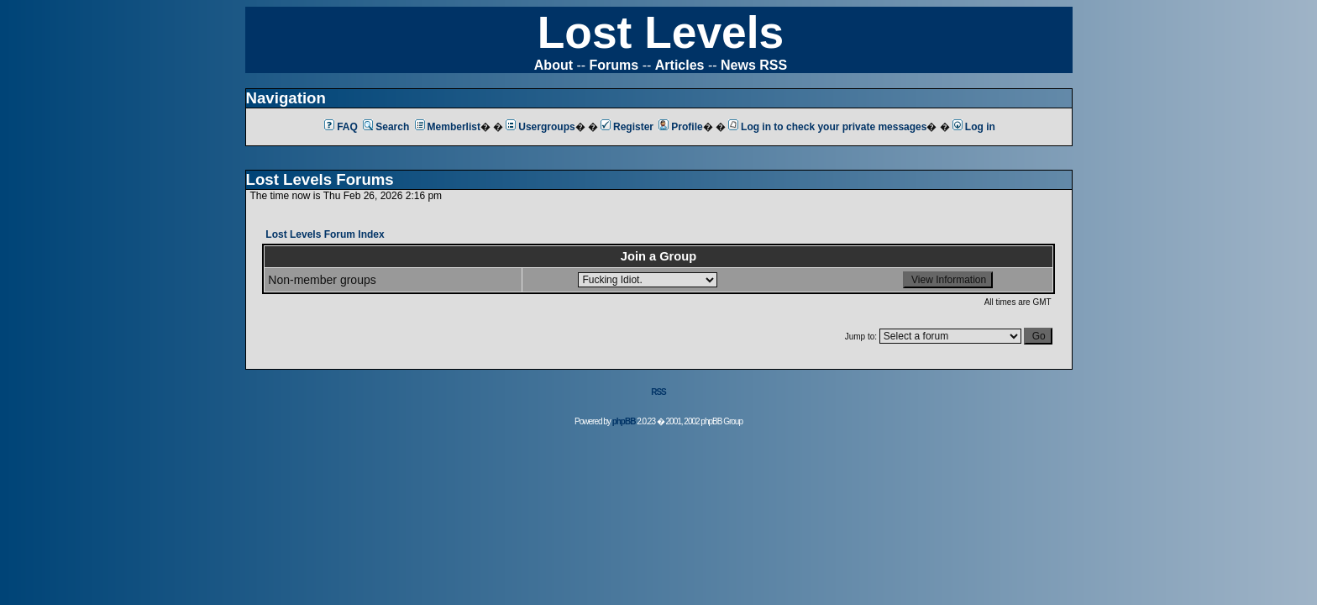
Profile (680, 127)
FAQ (341, 127)
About (553, 65)
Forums (614, 65)
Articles (680, 65)
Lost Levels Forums (320, 179)
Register (627, 127)
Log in (973, 127)
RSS (658, 392)
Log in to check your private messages (827, 127)
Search (386, 127)
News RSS (754, 65)
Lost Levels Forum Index (324, 234)
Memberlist (447, 127)
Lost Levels (661, 32)
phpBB (624, 421)
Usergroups (540, 127)
